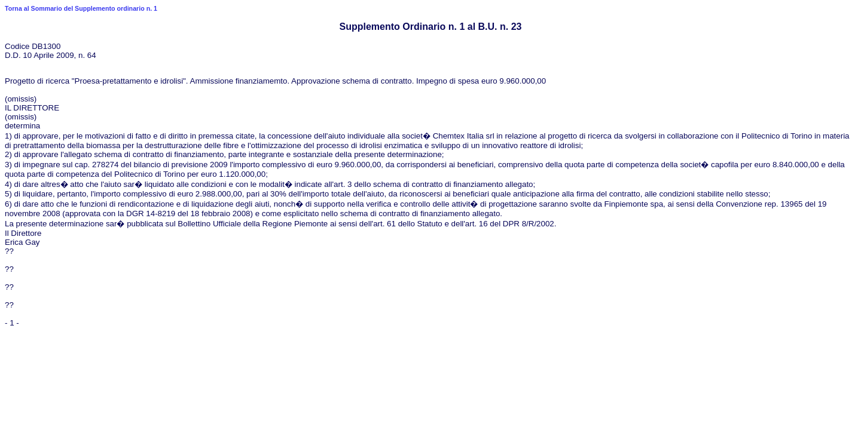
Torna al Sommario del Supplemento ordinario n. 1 (81, 8)
